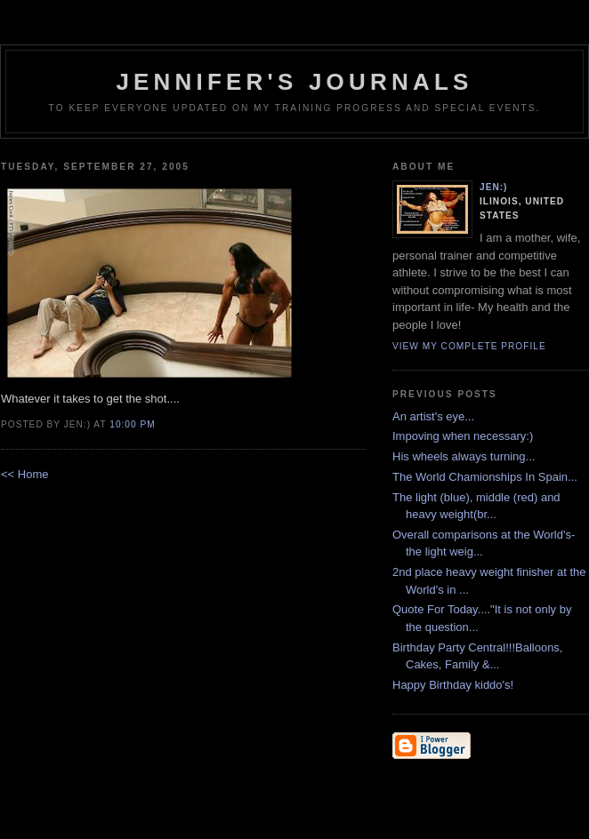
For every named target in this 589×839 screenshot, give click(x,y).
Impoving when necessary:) (462, 436)
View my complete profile (469, 346)
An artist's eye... (433, 416)
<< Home (24, 474)
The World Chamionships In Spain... (484, 476)
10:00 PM (132, 424)
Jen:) (494, 187)
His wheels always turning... (463, 456)
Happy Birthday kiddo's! (452, 684)
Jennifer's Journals (294, 81)
